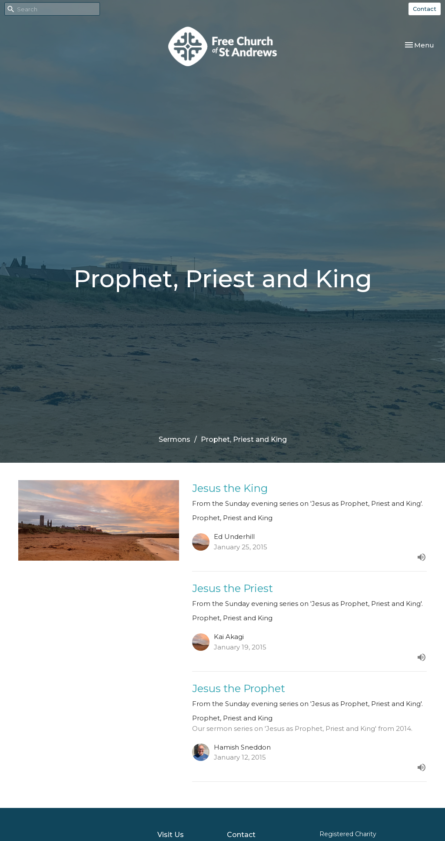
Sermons (174, 439)
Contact (424, 8)
